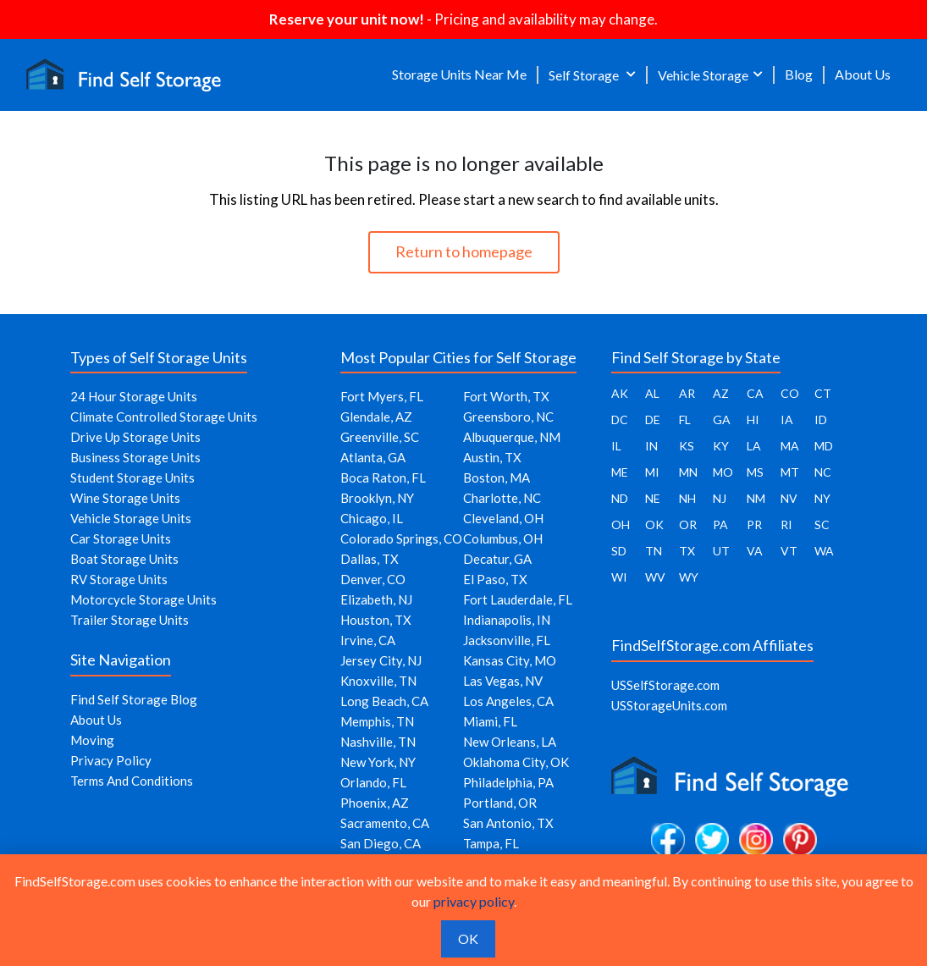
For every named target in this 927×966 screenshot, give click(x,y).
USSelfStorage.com (665, 685)
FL (685, 419)
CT (822, 393)
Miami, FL (490, 721)
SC (822, 524)
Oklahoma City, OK (516, 762)
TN (653, 551)
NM (756, 498)
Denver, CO (373, 579)
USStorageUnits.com (669, 705)
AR (687, 393)
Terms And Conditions (131, 780)
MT (790, 472)
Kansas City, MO (509, 660)
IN (651, 446)
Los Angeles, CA (508, 701)
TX (687, 551)
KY (721, 446)
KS (686, 446)
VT (789, 551)
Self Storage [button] (585, 75)
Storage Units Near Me (459, 74)
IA (787, 419)
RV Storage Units (119, 579)
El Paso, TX (495, 579)
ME (619, 472)
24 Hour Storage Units (133, 396)
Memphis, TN (377, 721)
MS (755, 472)
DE (652, 419)
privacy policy (473, 901)
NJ (719, 498)
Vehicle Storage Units (130, 518)
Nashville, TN (378, 741)
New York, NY (378, 762)
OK (654, 524)
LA (754, 446)
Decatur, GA (497, 558)
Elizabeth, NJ (376, 599)
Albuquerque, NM (511, 436)
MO (723, 472)
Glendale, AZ (376, 416)
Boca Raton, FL (383, 477)
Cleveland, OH (503, 518)
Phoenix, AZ (374, 802)
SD (618, 551)
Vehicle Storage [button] (703, 75)
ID (820, 419)
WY (688, 577)
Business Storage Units (135, 457)
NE (652, 498)
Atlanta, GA (373, 457)
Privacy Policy (111, 760)
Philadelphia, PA (508, 782)
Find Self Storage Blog (133, 699)
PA (720, 524)
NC (822, 472)
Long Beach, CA (384, 701)
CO (790, 393)
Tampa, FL (491, 843)
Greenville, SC (379, 436)
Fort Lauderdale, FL (517, 599)
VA (755, 551)
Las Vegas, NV (503, 680)
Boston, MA (496, 477)
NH (687, 498)
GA (722, 419)
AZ (721, 393)
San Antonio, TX (508, 823)
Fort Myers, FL (381, 396)
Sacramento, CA (384, 823)
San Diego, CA (380, 843)
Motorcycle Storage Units (143, 599)
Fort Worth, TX (506, 396)
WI (619, 577)
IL (616, 446)
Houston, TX (375, 619)
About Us (863, 74)
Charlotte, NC (502, 497)
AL (652, 393)
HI (753, 419)
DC (619, 419)
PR (754, 524)
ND (619, 498)
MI (652, 472)
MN (688, 472)
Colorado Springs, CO (401, 538)
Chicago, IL (371, 518)
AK (619, 393)
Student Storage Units (132, 477)
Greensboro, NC (508, 416)
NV (789, 498)
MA (790, 446)
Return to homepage (463, 251)
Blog (799, 74)
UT (721, 551)
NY (822, 498)
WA (824, 551)
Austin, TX (492, 457)
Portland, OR (500, 802)
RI (786, 524)
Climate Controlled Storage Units (163, 416)
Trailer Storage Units (129, 619)
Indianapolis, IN (506, 619)
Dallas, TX (369, 558)
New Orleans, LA (509, 741)
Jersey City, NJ (381, 660)
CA (755, 393)
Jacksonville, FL (506, 640)
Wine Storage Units (125, 497)
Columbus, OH (503, 538)
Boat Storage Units (124, 558)
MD (823, 446)
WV (655, 577)
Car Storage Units (120, 538)
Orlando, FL (373, 782)
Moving (92, 740)
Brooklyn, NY (377, 497)
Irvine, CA (367, 640)
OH (620, 524)
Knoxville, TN (378, 680)
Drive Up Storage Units (135, 436)
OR (688, 524)
